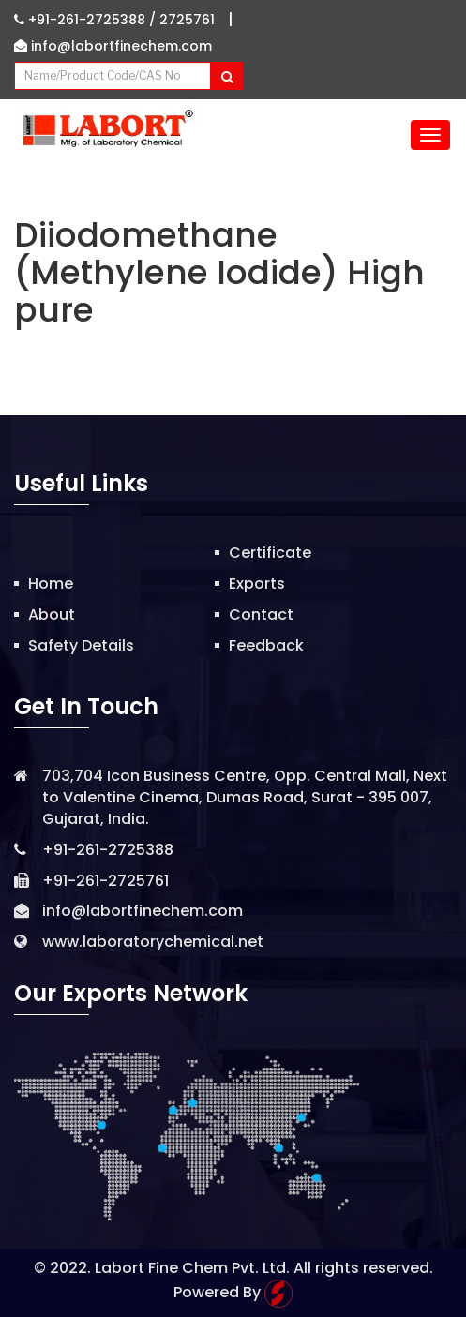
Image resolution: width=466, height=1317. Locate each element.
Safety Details (81, 645)
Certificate (270, 552)
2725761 (187, 19)
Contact (261, 614)
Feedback (266, 645)
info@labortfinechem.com (113, 46)
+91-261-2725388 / (86, 19)
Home (50, 583)
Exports (257, 583)
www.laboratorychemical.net (152, 941)
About (51, 614)
